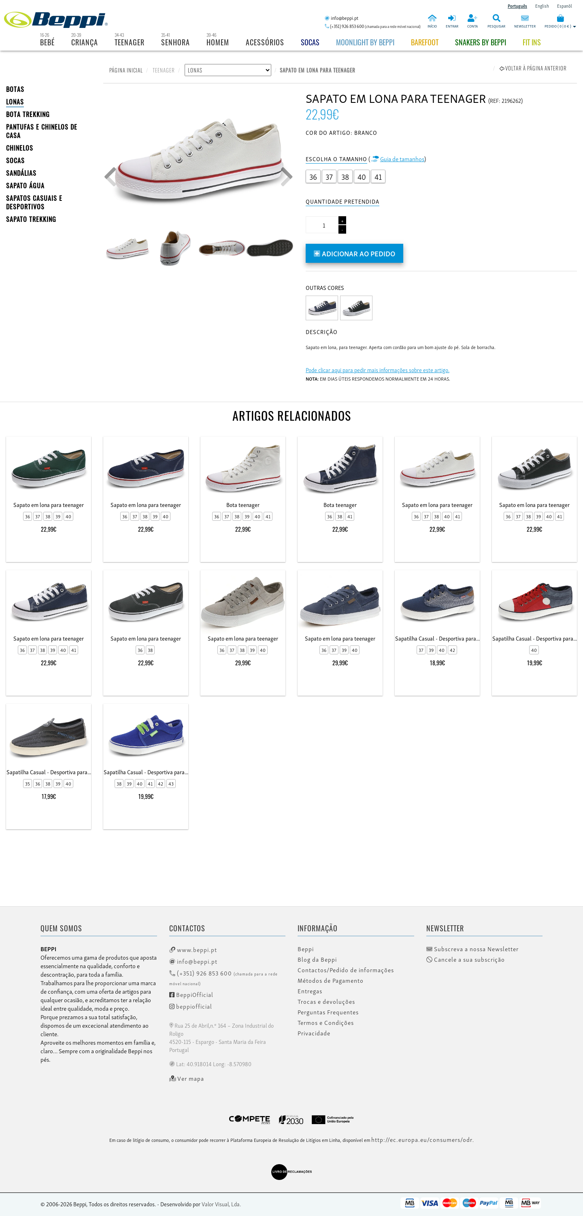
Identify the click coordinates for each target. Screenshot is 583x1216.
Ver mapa (186, 1078)
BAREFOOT (424, 42)
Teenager (130, 42)
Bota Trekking (28, 114)
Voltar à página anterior (533, 68)
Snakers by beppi (480, 42)
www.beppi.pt (193, 949)
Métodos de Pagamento (331, 980)
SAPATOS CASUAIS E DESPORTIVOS (34, 202)
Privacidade (314, 1033)
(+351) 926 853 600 (223, 977)
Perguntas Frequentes (328, 1011)
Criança (84, 42)
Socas (310, 42)
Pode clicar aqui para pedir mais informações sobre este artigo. (377, 369)
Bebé (47, 42)
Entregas (310, 990)
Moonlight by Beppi (365, 42)
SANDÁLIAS (21, 173)
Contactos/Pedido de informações (346, 969)
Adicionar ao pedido (354, 253)
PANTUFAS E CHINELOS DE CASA (41, 131)
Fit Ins (532, 42)
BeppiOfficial (191, 994)
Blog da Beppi (317, 959)
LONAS (15, 101)
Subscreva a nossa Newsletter (472, 948)
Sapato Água (25, 185)
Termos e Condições (326, 1022)
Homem (217, 42)
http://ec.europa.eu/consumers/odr (421, 1139)
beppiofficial (190, 1006)
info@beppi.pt (193, 961)
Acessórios (265, 42)
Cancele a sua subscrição (465, 959)
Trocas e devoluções (326, 1001)
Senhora (175, 42)
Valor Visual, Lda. (221, 1203)
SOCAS (15, 160)
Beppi (306, 948)
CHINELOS (19, 148)
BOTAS (15, 89)
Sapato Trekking (31, 219)
